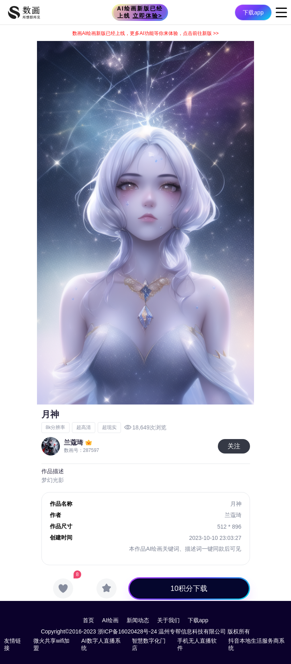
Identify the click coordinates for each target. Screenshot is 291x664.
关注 (233, 446)
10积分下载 (188, 588)
